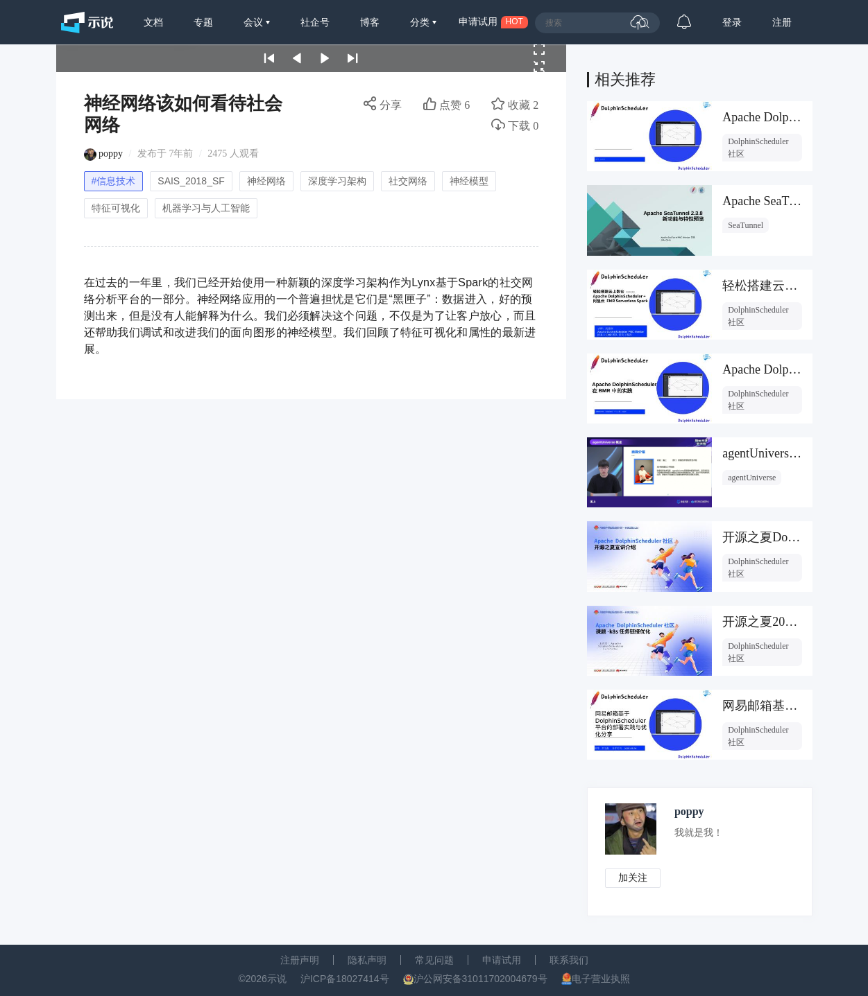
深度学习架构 (337, 180)
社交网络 (408, 180)
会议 (255, 22)
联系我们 (569, 960)
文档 (153, 22)
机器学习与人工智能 (206, 207)
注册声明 (299, 960)
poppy (111, 153)
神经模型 (469, 180)
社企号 (315, 22)
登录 (732, 22)
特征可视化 (116, 207)
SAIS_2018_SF (191, 180)
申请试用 (501, 960)
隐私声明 (367, 960)
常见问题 (434, 960)
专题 (203, 22)
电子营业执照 (601, 978)
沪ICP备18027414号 (344, 978)
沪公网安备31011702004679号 (480, 978)
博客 (370, 22)
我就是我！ (698, 833)
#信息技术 (114, 180)
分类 (421, 22)
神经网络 (266, 180)
